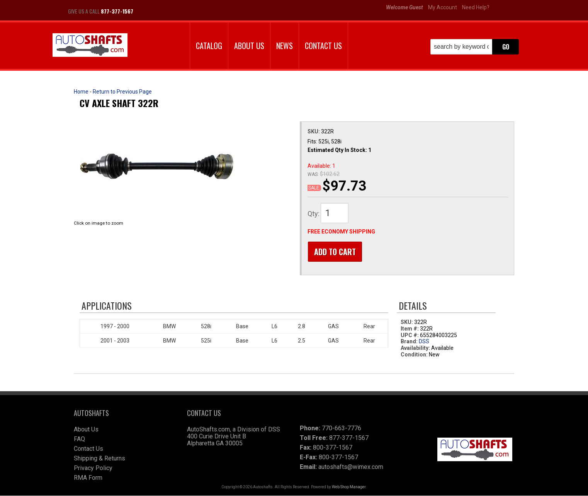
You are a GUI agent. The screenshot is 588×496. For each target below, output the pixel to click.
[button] (474, 47)
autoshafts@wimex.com (350, 467)
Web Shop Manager (348, 487)
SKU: (314, 131)
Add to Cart (334, 251)
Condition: (414, 355)
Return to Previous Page (122, 92)
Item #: (410, 329)
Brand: (409, 342)
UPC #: (410, 335)
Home (81, 92)
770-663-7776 (341, 428)
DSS (424, 342)
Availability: (415, 349)
